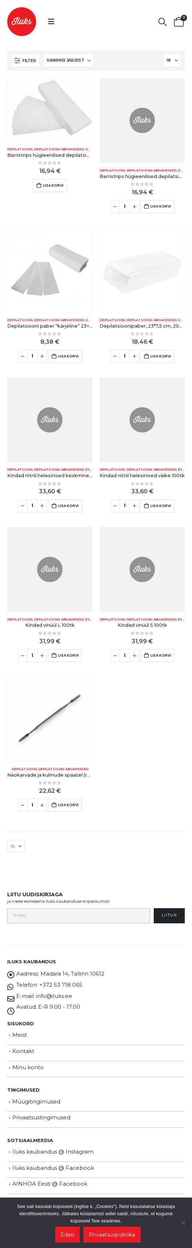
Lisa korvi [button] (53, 185)
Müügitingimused (36, 1101)
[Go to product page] (50, 109)
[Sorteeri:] (68, 60)
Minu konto (28, 1067)
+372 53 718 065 (60, 984)
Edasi (67, 1234)
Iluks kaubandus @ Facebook (53, 1167)
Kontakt (23, 1051)
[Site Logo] (21, 21)
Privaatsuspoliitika (112, 1234)
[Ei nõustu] (183, 1222)
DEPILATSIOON (19, 149)
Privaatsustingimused (41, 1117)
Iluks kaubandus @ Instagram (52, 1151)
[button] (51, 21)
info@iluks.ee (54, 995)
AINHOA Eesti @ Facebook (49, 1183)
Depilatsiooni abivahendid (59, 149)
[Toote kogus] (124, 206)
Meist (19, 1034)
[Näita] (172, 60)
